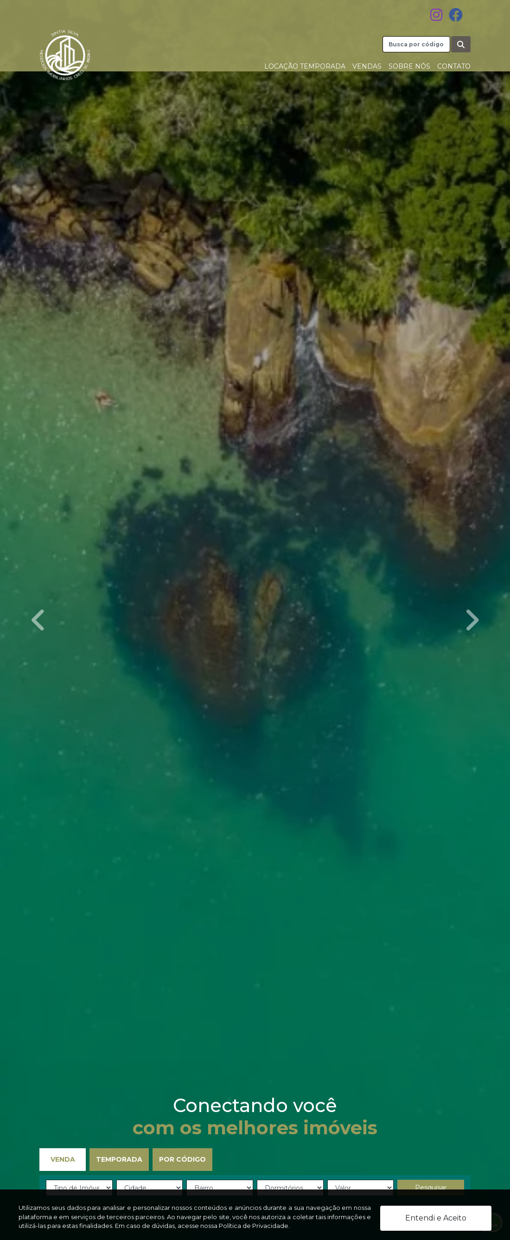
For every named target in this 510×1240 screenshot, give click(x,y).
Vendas (367, 66)
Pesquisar (430, 1187)
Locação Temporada (304, 66)
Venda (63, 1159)
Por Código (182, 1159)
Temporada (119, 1159)
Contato (454, 66)
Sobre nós (409, 66)
